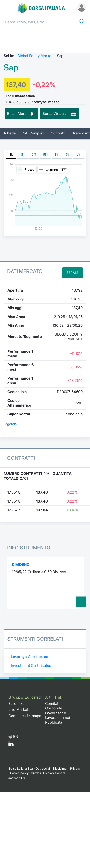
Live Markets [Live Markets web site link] (19, 709)
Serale (72, 272)
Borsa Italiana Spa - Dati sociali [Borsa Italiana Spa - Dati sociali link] (29, 768)
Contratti (58, 133)
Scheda (9, 133)
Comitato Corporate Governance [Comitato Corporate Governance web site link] (55, 708)
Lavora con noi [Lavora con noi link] (57, 717)
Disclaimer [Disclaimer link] (60, 768)
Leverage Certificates (29, 656)
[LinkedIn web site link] (11, 745)
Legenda (10, 424)
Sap (11, 67)
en (15, 736)
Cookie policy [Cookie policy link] (19, 773)
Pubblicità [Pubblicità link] (53, 722)
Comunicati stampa (24, 716)
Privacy (75, 768)
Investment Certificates (31, 665)
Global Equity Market (35, 55)
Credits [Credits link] (36, 773)
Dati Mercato (24, 271)
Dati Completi (33, 133)
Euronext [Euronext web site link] (16, 703)
